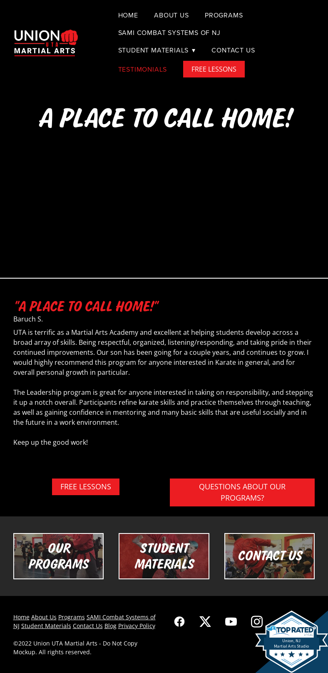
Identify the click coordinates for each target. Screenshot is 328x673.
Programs (224, 15)
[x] (205, 621)
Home (128, 15)
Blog (110, 626)
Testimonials (142, 69)
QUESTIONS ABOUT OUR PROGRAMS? (242, 492)
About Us (171, 15)
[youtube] (231, 621)
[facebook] (179, 621)
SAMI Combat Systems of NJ (169, 32)
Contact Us (233, 50)
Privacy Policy (136, 626)
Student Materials (157, 50)
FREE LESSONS (213, 69)
